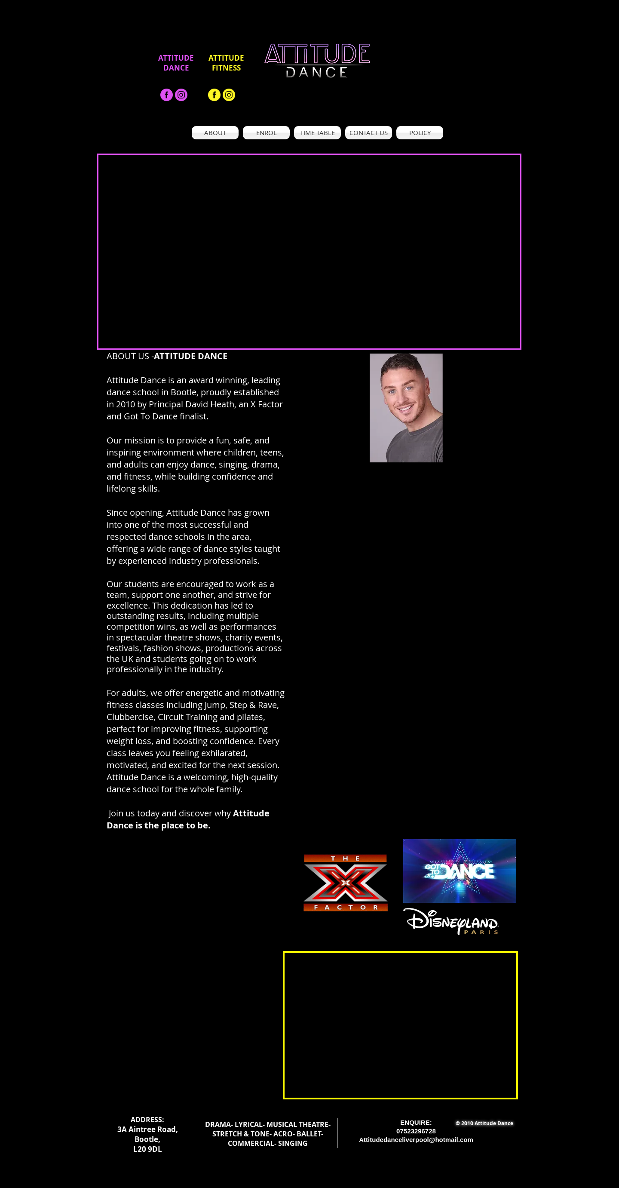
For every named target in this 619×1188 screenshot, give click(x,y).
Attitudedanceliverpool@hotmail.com (416, 1139)
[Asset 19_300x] (181, 95)
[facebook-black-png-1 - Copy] (214, 95)
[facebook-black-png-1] (166, 95)
